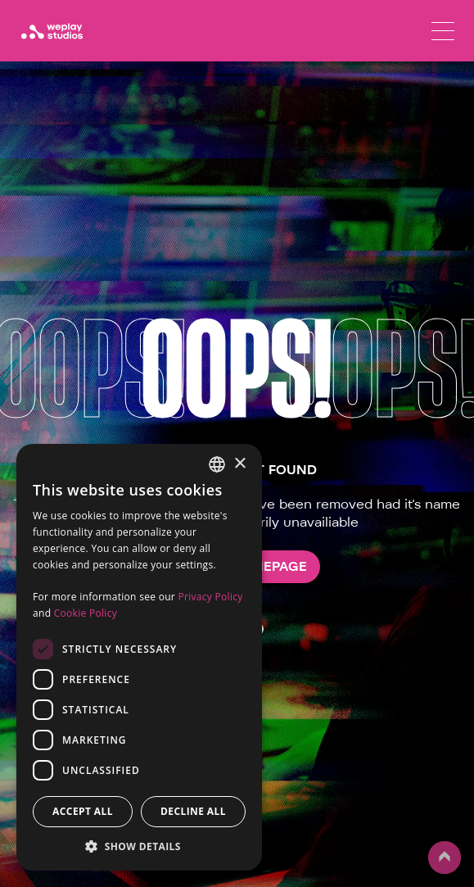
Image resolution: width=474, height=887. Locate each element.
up (444, 857)
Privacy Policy (210, 597)
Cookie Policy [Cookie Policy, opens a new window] (85, 613)
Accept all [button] (82, 811)
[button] (139, 846)
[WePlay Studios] (52, 31)
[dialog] (139, 657)
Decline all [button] (193, 811)
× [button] (239, 464)
